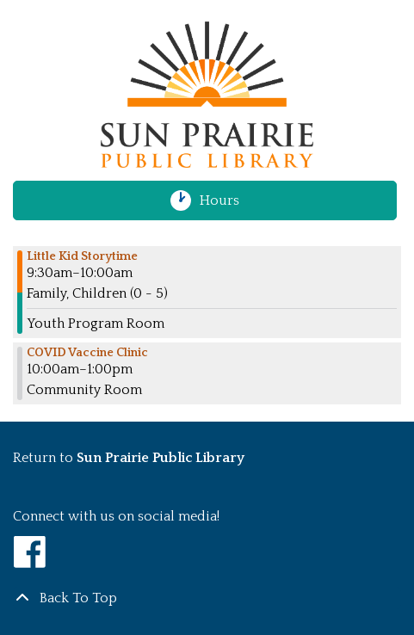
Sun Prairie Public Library (160, 457)
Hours (226, 200)
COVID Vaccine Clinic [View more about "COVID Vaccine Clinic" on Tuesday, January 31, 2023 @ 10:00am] (87, 353)
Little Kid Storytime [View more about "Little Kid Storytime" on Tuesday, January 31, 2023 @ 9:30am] (82, 256)
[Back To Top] (207, 598)
